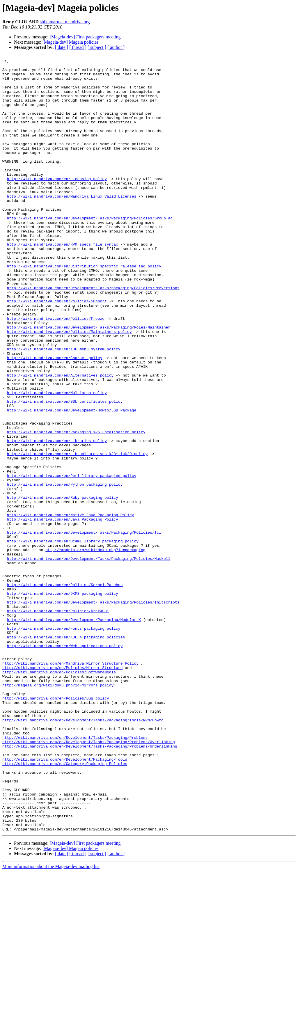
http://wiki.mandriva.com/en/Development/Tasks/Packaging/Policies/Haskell (89, 658)
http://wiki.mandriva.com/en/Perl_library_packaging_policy (71, 559)
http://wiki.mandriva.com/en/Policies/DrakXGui (58, 721)
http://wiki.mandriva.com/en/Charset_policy (54, 417)
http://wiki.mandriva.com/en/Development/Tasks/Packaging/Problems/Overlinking (88, 878)
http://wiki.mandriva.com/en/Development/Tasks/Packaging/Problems (75, 873)
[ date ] (61, 47)
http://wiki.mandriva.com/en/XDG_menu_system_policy (63, 407)
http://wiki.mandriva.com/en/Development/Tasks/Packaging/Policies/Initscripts (93, 711)
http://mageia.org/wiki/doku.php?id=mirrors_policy (57, 810)
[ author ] (116, 47)
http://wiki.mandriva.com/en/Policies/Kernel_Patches (65, 690)
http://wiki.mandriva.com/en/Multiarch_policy (57, 459)
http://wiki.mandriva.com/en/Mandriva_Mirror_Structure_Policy (70, 784)
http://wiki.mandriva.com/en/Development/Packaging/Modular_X (74, 732)
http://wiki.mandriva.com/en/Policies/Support (57, 349)
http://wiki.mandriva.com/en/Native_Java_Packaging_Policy (70, 606)
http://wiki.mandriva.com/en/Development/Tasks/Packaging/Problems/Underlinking (89, 884)
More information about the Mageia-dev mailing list (51, 1020)
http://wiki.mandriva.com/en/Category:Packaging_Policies (64, 905)
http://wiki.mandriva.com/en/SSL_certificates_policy (65, 470)
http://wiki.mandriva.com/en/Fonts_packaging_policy (63, 742)
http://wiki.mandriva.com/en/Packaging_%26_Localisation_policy (76, 507)
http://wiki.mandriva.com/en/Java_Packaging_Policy (62, 611)
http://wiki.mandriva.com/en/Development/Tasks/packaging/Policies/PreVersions (93, 334)
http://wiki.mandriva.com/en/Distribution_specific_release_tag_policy (84, 307)
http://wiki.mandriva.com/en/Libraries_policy (57, 517)
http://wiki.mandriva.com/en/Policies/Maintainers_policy (69, 386)
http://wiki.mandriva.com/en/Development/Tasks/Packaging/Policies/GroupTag (90, 250)
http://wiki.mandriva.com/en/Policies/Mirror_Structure (62, 789)
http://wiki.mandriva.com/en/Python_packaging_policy (65, 569)
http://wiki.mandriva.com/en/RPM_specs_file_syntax (62, 281)
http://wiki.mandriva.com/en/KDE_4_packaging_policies (66, 753)
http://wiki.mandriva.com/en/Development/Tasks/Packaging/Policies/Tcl (84, 627)
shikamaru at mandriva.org (65, 21)
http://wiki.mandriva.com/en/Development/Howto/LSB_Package (71, 480)
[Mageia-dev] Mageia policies (70, 42)
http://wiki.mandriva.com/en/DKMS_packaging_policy (62, 700)
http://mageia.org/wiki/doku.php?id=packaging (95, 648)
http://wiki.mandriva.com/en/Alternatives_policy (60, 438)
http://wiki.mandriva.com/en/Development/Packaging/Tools (64, 899)
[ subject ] (97, 47)
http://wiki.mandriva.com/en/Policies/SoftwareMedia (59, 795)
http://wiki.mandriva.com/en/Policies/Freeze (55, 370)
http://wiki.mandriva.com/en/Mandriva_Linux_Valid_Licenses (71, 224)
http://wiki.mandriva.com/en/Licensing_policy (57, 203)
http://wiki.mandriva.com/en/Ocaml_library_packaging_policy (73, 637)
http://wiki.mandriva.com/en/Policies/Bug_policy (55, 826)
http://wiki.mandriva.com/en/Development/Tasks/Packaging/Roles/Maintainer (89, 381)
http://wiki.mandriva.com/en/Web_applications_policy (65, 763)
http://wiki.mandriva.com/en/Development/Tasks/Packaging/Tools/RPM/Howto (83, 852)
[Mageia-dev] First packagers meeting (85, 36)
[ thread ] (77, 47)
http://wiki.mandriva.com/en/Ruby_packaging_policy (62, 585)
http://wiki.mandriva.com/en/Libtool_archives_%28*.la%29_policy (77, 533)
